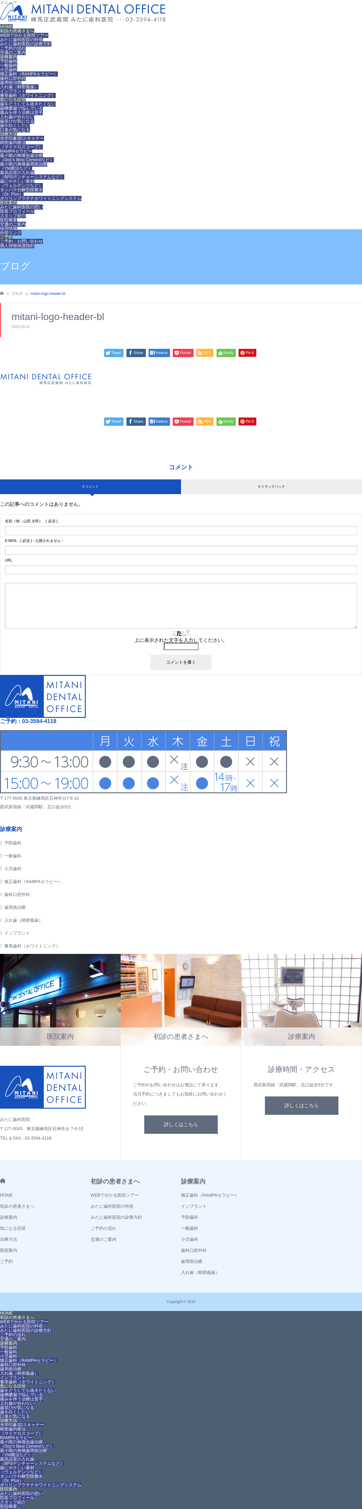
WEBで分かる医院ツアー (24, 35)
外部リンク (10, 232)
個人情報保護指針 (17, 245)
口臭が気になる (15, 129)
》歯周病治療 (13, 907)
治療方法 (8, 133)
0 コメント (90, 486)
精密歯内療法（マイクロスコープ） (21, 144)
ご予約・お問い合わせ (21, 241)
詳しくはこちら (181, 1124)
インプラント (13, 91)
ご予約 (6, 236)
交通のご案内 (13, 52)
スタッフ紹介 (13, 215)
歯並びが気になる (17, 121)
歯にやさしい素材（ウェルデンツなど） (21, 183)
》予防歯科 (10, 842)
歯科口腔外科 (13, 78)
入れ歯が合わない (17, 116)
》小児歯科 (10, 868)
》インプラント (15, 933)
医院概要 (8, 219)
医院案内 (8, 202)
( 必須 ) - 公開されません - (34, 541)
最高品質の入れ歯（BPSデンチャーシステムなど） (32, 174)
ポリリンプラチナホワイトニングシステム (40, 198)
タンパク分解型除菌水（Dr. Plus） (21, 191)
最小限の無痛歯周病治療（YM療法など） (23, 166)
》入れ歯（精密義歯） (21, 920)
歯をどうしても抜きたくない (28, 103)
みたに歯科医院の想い (21, 206)
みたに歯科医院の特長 (21, 39)
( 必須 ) (31, 521)
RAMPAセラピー (16, 151)
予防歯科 (8, 61)
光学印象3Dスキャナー (22, 138)
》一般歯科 (10, 855)
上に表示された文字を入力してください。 (181, 640)
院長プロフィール (17, 211)
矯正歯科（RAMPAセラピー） (29, 73)
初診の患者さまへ (17, 31)
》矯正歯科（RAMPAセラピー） (31, 881)
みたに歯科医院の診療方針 (25, 43)
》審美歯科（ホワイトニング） (30, 945)
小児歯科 (8, 69)
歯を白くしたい (15, 125)
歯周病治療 (10, 82)
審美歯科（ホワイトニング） (28, 95)
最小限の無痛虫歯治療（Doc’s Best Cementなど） (27, 157)
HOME (6, 26)
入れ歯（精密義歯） (19, 86)
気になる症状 (13, 99)
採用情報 (8, 228)
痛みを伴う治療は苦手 (21, 112)
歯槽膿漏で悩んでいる (21, 108)
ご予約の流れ (13, 48)
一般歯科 (8, 65)
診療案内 (8, 56)
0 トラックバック (271, 486)
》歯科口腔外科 (15, 894)
